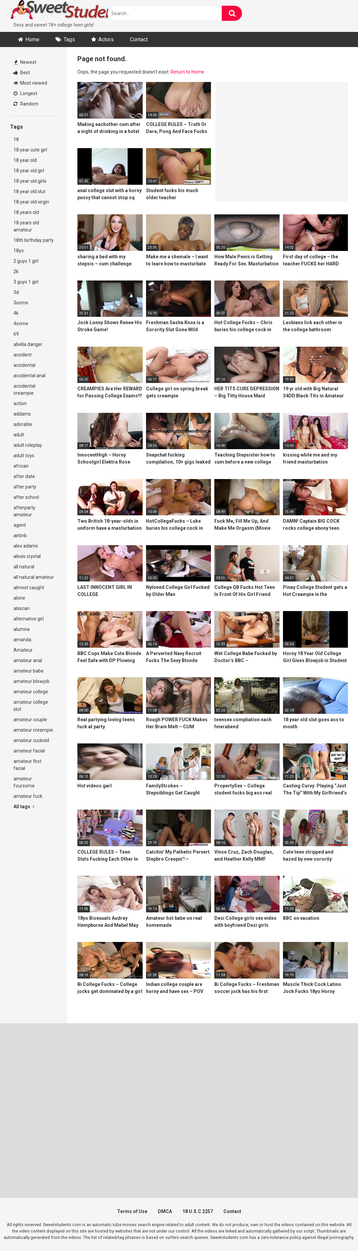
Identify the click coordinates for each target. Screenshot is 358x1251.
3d (16, 292)
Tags (69, 39)
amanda (22, 639)
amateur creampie (33, 730)
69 (16, 334)
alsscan (21, 608)
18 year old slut (29, 191)
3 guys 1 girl (25, 282)
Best (21, 72)
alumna (21, 629)
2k (16, 271)
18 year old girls (29, 181)
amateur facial (29, 750)
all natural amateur (33, 577)
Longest (25, 93)
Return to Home (187, 72)
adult (18, 434)
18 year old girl (28, 170)
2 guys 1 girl (25, 261)
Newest (25, 62)
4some (20, 323)
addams (22, 414)
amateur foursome (24, 782)
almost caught (28, 587)
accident (22, 354)
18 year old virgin (31, 202)
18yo (18, 250)
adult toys (23, 455)
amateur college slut (30, 705)
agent (19, 525)
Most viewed (30, 83)
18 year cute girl (30, 150)
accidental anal (29, 375)
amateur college (30, 691)
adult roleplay (27, 445)
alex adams (25, 546)
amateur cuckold (31, 740)
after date (24, 476)
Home (32, 39)
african (21, 466)
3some (20, 302)
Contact (139, 39)
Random (25, 103)
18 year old (25, 160)
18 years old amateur (26, 226)
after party (24, 486)
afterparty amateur (24, 511)
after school (26, 497)
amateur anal (27, 660)
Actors (106, 39)
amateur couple (30, 719)
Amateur (23, 650)
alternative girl (28, 618)
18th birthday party (33, 240)
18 (16, 139)
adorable (22, 424)
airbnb (20, 535)
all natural (23, 566)
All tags (23, 806)
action (20, 403)
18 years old (26, 212)
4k (16, 313)
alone (19, 598)
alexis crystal (27, 556)
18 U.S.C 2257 (197, 1211)
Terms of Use (132, 1211)
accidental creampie (24, 389)
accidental (24, 365)
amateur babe (28, 671)
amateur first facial (27, 765)
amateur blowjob (31, 681)
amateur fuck (27, 796)
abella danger (27, 344)
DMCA (165, 1211)
